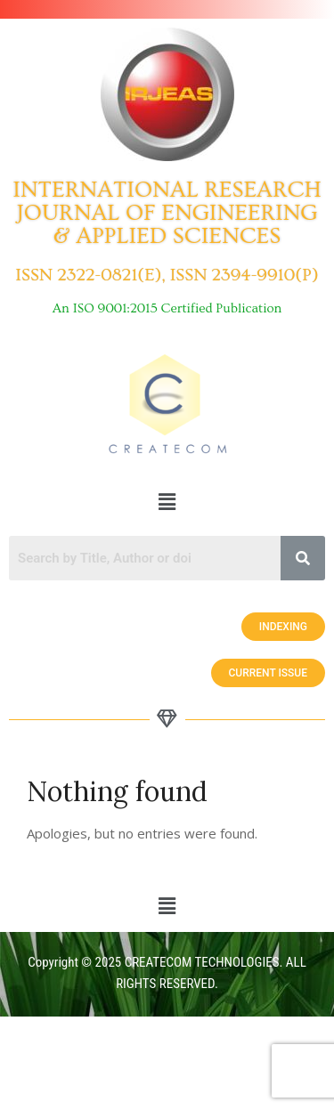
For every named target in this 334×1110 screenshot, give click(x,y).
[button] (166, 501)
